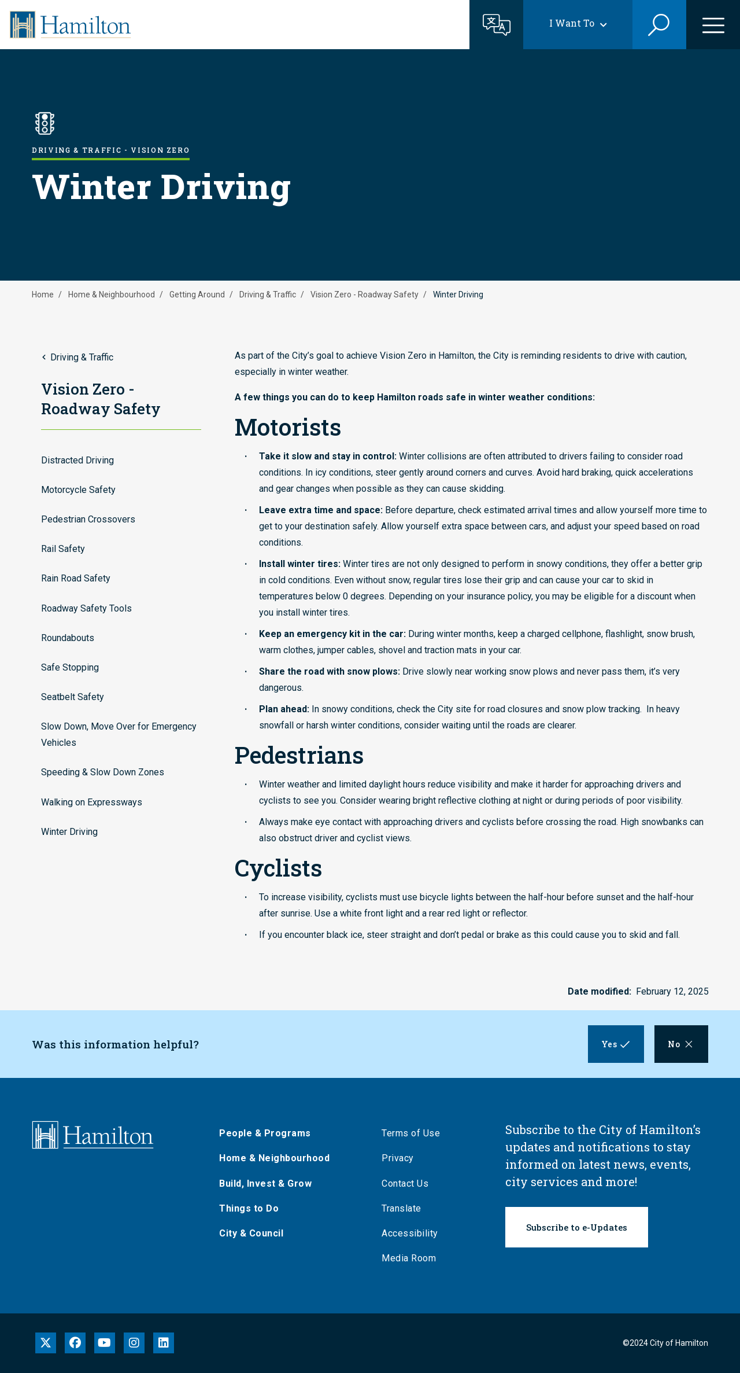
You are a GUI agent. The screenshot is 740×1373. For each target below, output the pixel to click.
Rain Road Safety (75, 578)
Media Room (413, 1258)
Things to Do (253, 1208)
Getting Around (197, 294)
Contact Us (409, 1183)
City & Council (255, 1233)
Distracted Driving (77, 460)
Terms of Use (415, 1133)
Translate (406, 1208)
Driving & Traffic (267, 294)
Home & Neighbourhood (111, 294)
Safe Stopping (70, 667)
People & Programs (269, 1133)
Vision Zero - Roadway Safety (364, 294)
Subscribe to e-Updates (576, 1227)
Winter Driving (69, 831)
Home (43, 294)
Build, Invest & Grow (269, 1183)
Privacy (402, 1158)
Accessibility (414, 1233)
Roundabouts (67, 637)
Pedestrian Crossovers (88, 519)
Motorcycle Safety (78, 489)
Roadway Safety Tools (86, 608)
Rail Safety (63, 548)
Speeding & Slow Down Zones (102, 772)
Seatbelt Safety (72, 696)
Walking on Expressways (91, 802)
